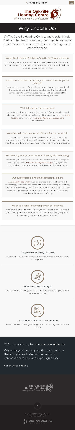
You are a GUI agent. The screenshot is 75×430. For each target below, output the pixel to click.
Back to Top (37, 406)
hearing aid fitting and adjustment (48, 118)
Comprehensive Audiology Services (37, 320)
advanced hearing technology (38, 162)
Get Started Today (15, 366)
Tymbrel (43, 416)
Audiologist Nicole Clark (19, 182)
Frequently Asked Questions (38, 252)
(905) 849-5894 (38, 2)
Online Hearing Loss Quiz (37, 286)
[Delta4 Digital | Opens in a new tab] (37, 420)
